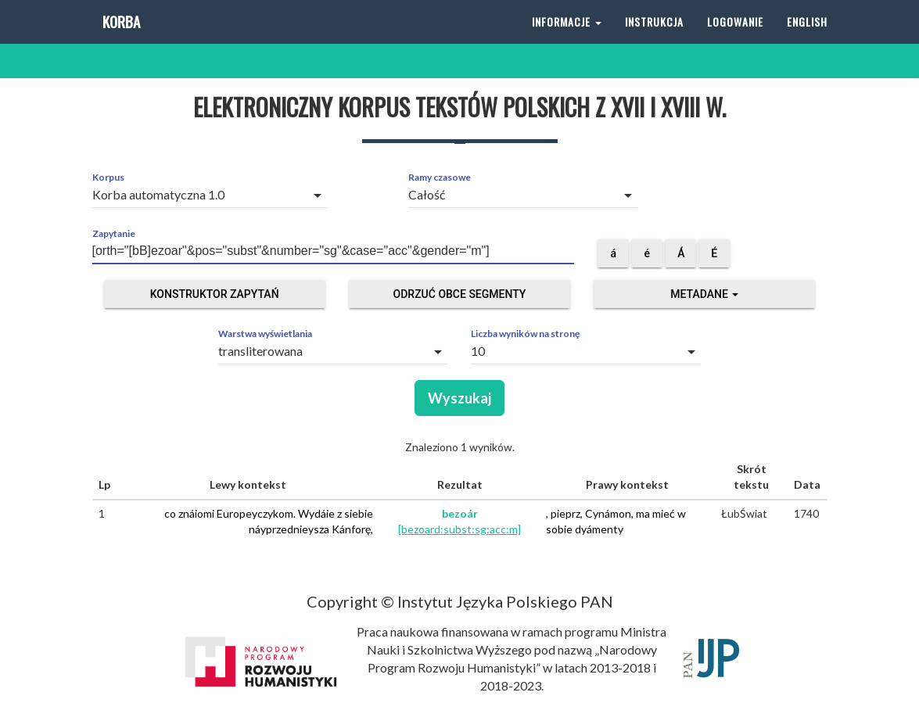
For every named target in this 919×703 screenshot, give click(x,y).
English (807, 38)
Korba (120, 39)
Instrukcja (654, 38)
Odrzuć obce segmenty (459, 294)
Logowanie (735, 38)
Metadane (704, 294)
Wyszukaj (459, 398)
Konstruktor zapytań (214, 294)
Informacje (566, 38)
